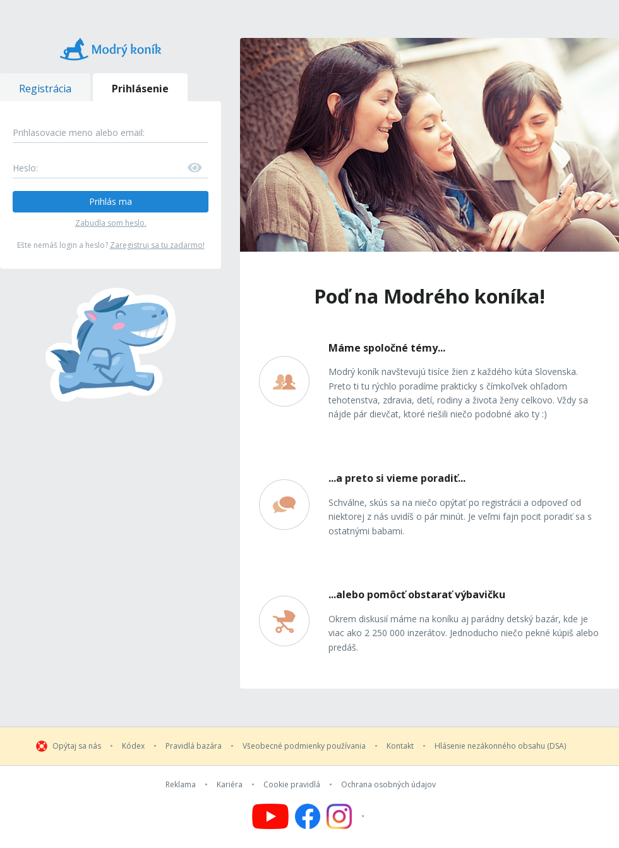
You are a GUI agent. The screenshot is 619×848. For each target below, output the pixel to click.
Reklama (180, 785)
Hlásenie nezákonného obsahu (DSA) (500, 746)
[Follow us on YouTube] (270, 816)
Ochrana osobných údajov (388, 785)
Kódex (133, 746)
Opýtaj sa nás (76, 746)
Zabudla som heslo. (111, 223)
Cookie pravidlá (291, 785)
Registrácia (45, 88)
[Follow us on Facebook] (307, 816)
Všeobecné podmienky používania (304, 746)
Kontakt (400, 746)
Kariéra (230, 785)
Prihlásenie (140, 88)
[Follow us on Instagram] (347, 816)
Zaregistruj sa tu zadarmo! (157, 245)
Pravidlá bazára (193, 746)
